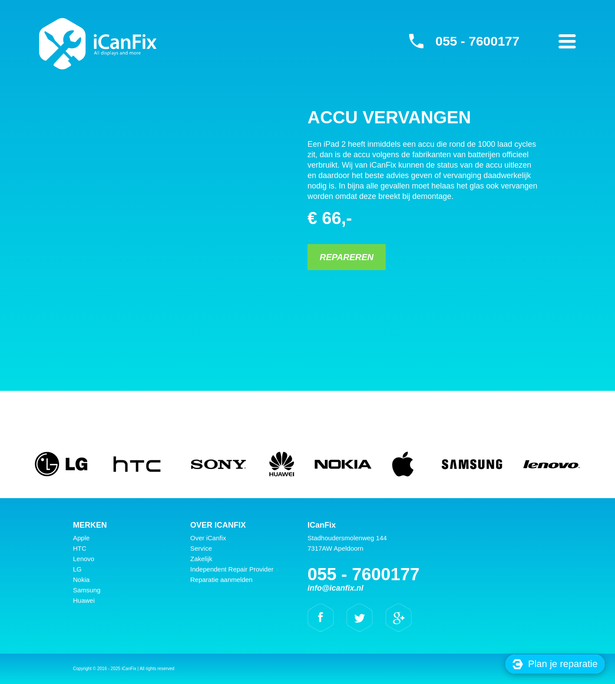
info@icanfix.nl (336, 588)
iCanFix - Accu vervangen (98, 43)
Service (201, 548)
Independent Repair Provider (232, 569)
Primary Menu (567, 41)
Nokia (81, 579)
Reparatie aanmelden (221, 579)
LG (77, 569)
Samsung (86, 590)
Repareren (347, 257)
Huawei (84, 600)
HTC (79, 548)
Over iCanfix (208, 538)
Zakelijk (201, 558)
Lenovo (83, 558)
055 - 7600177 (477, 41)
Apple (81, 538)
